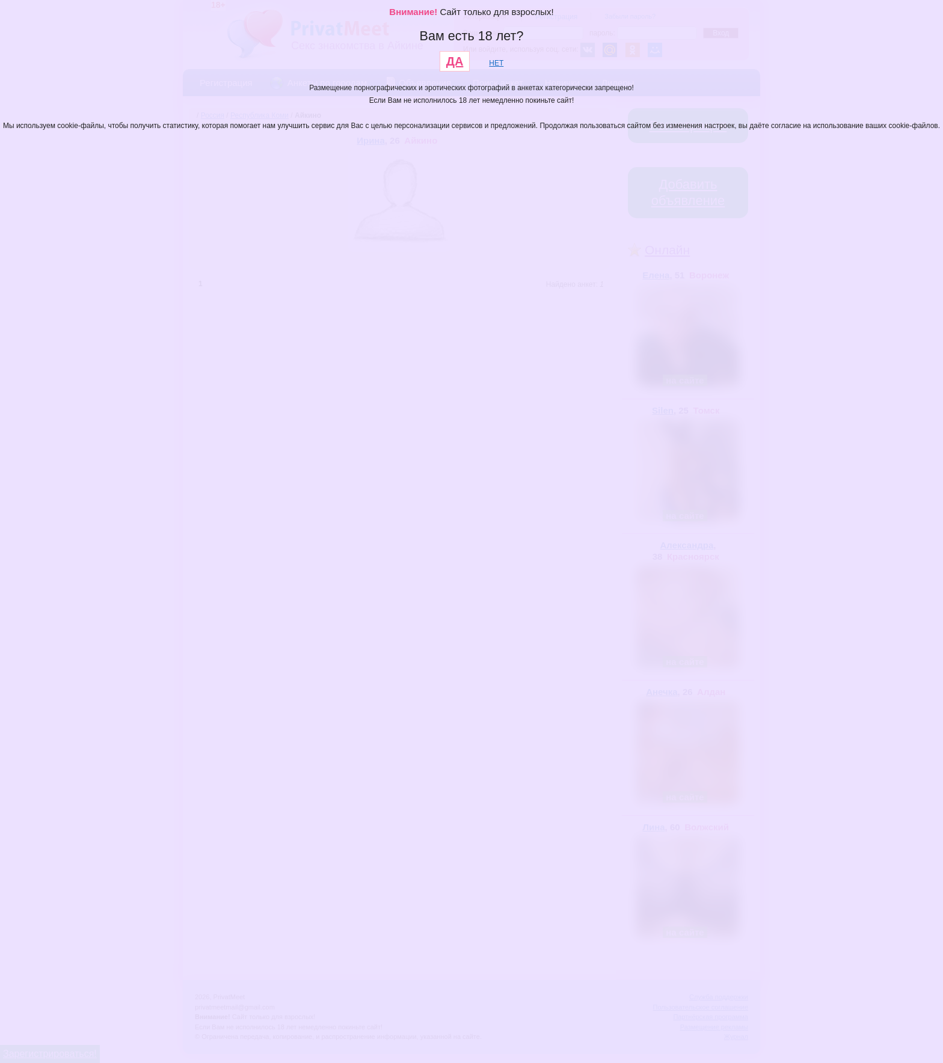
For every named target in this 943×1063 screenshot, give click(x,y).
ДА (455, 61)
